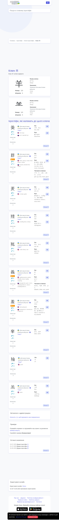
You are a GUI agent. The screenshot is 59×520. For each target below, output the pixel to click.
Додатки (23, 498)
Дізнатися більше (21, 517)
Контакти (39, 502)
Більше (46, 450)
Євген (24, 486)
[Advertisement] (30, 56)
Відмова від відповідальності (26, 502)
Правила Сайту (22, 500)
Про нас (16, 498)
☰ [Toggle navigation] (48, 3)
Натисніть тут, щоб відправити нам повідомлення (25, 417)
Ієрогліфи (19, 40)
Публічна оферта (34, 500)
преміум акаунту (15, 430)
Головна (12, 40)
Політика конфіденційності (35, 498)
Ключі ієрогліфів (29, 40)
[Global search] (30, 11)
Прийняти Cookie (32, 517)
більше (46, 146)
